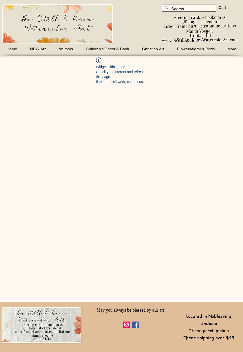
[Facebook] (135, 325)
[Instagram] (126, 325)
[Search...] (188, 9)
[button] (226, 7)
